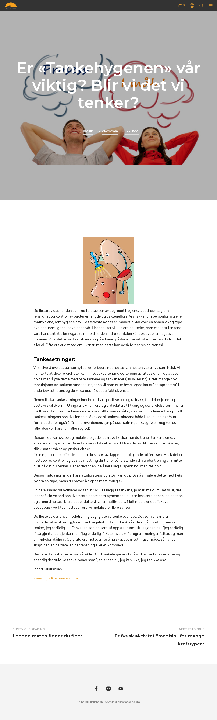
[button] (181, 5)
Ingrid (88, 131)
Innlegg (132, 131)
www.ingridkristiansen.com (55, 578)
